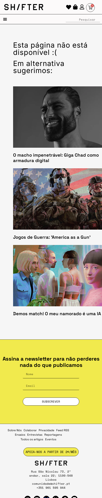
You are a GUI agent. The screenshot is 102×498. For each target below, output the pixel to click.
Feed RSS (62, 430)
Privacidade (46, 430)
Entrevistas (34, 434)
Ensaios (20, 434)
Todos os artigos (32, 439)
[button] (5, 19)
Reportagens (53, 434)
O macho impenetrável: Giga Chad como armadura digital (56, 157)
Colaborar (30, 430)
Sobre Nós (15, 430)
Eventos (50, 439)
